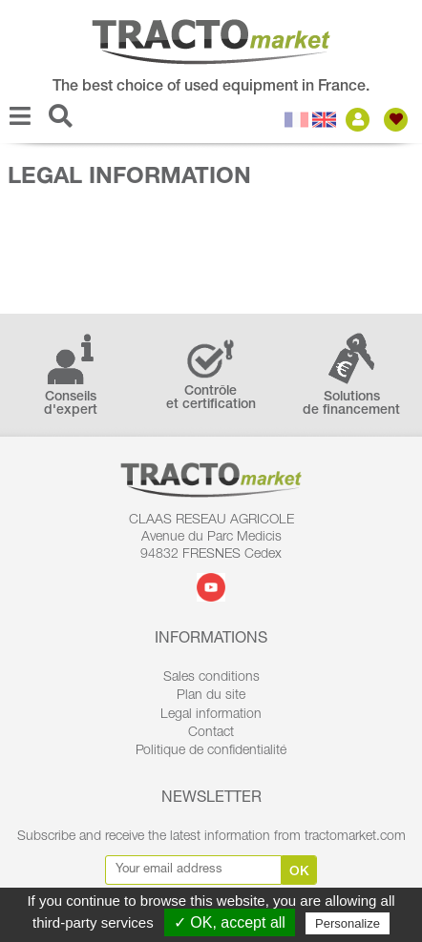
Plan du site (211, 696)
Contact (211, 733)
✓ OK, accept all (229, 922)
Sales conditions (211, 678)
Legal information (211, 715)
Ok (299, 872)
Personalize (347, 923)
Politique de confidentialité (211, 751)
